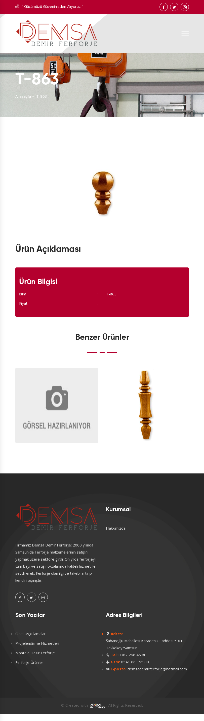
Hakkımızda (116, 528)
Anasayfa (23, 96)
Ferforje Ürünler (29, 662)
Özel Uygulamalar (30, 633)
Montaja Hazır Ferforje (35, 652)
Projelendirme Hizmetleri (37, 643)
